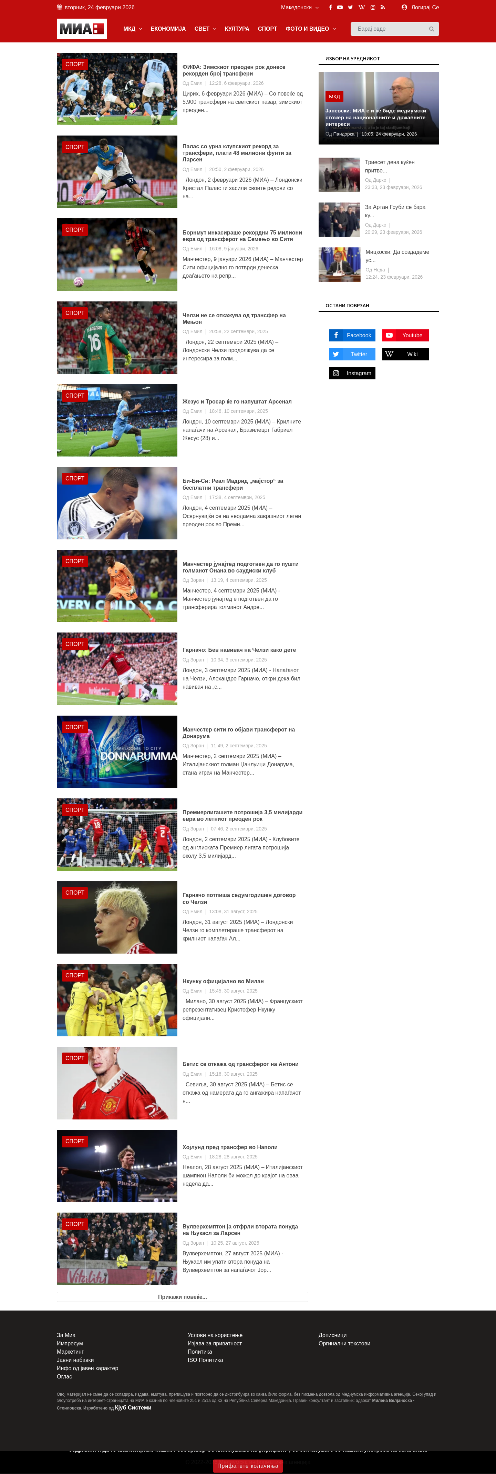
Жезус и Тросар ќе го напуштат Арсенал (237, 402)
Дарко (379, 180)
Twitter (348, 355)
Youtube (402, 336)
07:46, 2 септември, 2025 (239, 829)
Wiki (400, 355)
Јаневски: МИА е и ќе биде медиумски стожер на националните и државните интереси (378, 118)
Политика (200, 1352)
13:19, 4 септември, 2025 (239, 581)
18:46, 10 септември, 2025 (238, 412)
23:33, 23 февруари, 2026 (393, 188)
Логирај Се (425, 7)
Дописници (333, 1336)
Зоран (197, 581)
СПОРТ (267, 29)
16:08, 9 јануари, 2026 (233, 249)
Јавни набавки (75, 1361)
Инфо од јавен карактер (87, 1369)
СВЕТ (205, 29)
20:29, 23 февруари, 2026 (393, 233)
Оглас (64, 1377)
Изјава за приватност (215, 1344)
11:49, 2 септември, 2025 (239, 746)
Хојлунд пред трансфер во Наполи (230, 1148)
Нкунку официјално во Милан (223, 982)
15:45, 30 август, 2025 (233, 991)
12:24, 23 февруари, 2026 (394, 277)
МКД (133, 29)
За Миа (66, 1336)
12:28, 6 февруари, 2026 (236, 83)
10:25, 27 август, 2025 (235, 1243)
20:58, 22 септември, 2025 (238, 332)
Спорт (74, 65)
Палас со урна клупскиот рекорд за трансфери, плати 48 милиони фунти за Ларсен (237, 153)
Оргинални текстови (344, 1344)
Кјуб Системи (133, 1408)
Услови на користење (215, 1336)
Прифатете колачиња (248, 1466)
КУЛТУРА (237, 29)
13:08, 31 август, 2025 (233, 912)
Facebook (350, 336)
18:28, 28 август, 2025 (233, 1157)
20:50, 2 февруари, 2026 (236, 169)
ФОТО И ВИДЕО (311, 29)
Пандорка (343, 134)
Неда (378, 270)
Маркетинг (70, 1352)
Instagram (350, 374)
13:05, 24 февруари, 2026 (390, 134)
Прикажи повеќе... (182, 1298)
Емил (196, 83)
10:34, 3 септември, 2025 (239, 660)
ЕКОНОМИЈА (168, 29)
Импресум (70, 1344)
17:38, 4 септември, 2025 (237, 497)
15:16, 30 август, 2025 (233, 1074)
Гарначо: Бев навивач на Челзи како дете (239, 651)
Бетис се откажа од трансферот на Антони (241, 1065)
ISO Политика (205, 1361)
